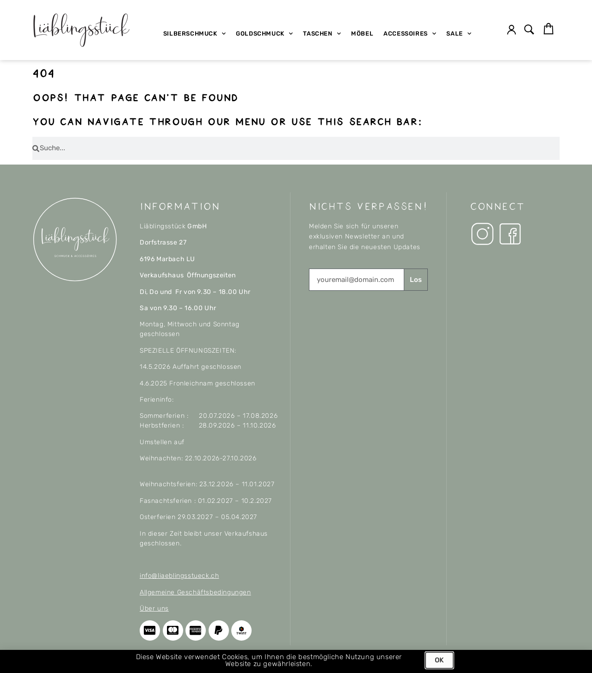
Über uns (154, 608)
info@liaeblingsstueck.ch (179, 576)
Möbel (362, 33)
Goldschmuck (264, 33)
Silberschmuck (194, 33)
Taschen (322, 33)
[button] (529, 30)
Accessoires (409, 33)
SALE (458, 33)
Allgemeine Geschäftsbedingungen (195, 592)
